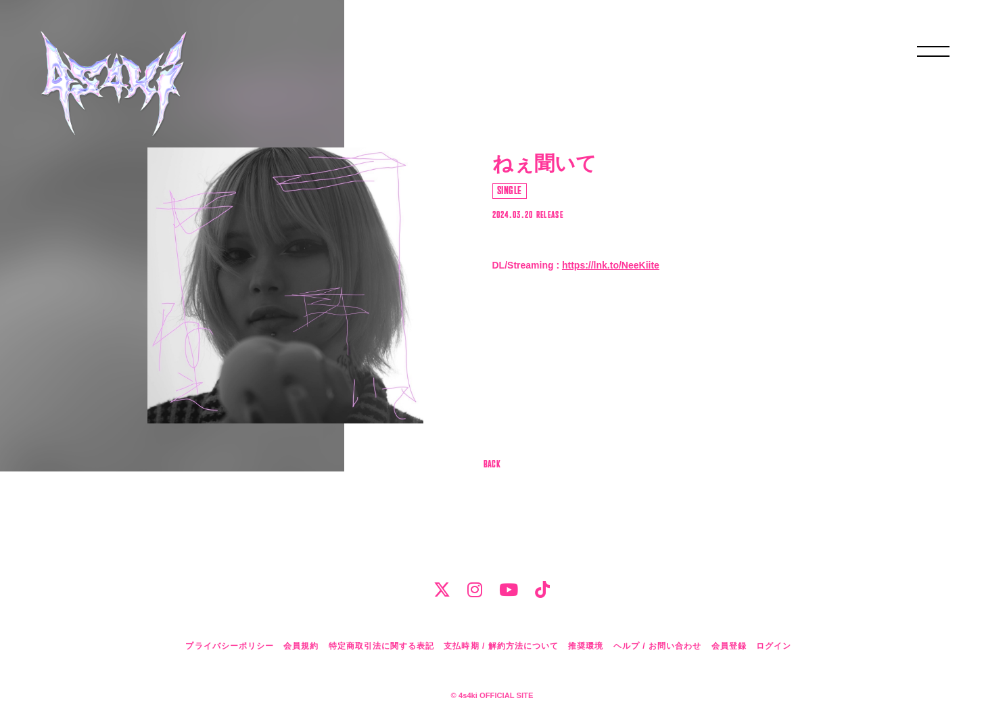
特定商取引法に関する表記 (381, 646)
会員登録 (729, 646)
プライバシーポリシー (229, 646)
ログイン (773, 646)
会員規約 (301, 646)
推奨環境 (585, 646)
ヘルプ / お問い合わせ (657, 646)
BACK (492, 465)
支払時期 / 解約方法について (501, 646)
